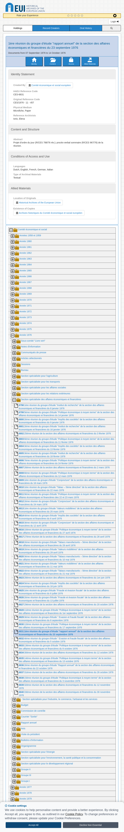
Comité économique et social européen (49, 85)
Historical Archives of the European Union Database (34, 7)
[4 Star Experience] (79, 16)
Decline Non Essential (90, 825)
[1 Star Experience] (69, 16)
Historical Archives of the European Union (38, 202)
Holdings (17, 28)
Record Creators (51, 28)
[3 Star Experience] (75, 16)
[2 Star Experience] (72, 16)
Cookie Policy (74, 814)
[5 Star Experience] (82, 16)
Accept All (33, 825)
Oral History (86, 28)
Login (115, 21)
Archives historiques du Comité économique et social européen (48, 213)
